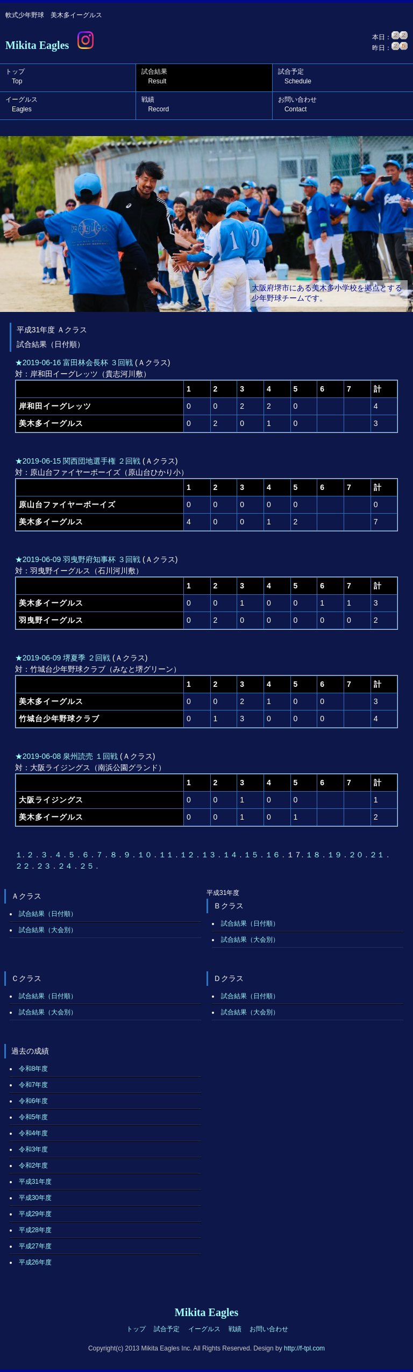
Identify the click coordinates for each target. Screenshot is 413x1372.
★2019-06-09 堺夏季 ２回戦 (62, 657)
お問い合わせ (297, 104)
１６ (273, 854)
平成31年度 (35, 1181)
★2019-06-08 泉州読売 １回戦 (66, 756)
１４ (231, 854)
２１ (378, 854)
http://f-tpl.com (304, 1348)
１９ (335, 854)
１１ (167, 854)
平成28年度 (35, 1230)
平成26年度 (35, 1262)
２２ (23, 866)
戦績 (155, 104)
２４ (66, 866)
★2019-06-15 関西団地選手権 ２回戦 (77, 461)
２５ (87, 866)
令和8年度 (33, 1068)
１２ (188, 854)
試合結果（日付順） (48, 914)
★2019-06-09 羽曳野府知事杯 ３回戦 (77, 559)
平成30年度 (35, 1198)
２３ (44, 866)
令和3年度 (33, 1149)
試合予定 (294, 76)
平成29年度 (35, 1214)
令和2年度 (33, 1165)
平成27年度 (35, 1246)
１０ (145, 854)
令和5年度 (33, 1117)
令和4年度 (33, 1133)
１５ (252, 854)
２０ (357, 854)
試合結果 (154, 76)
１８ (314, 854)
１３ (209, 854)
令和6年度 (33, 1101)
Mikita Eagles (37, 45)
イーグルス (21, 104)
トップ (15, 76)
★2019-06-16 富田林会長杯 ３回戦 (74, 362)
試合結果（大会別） (48, 930)
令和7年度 (33, 1085)
